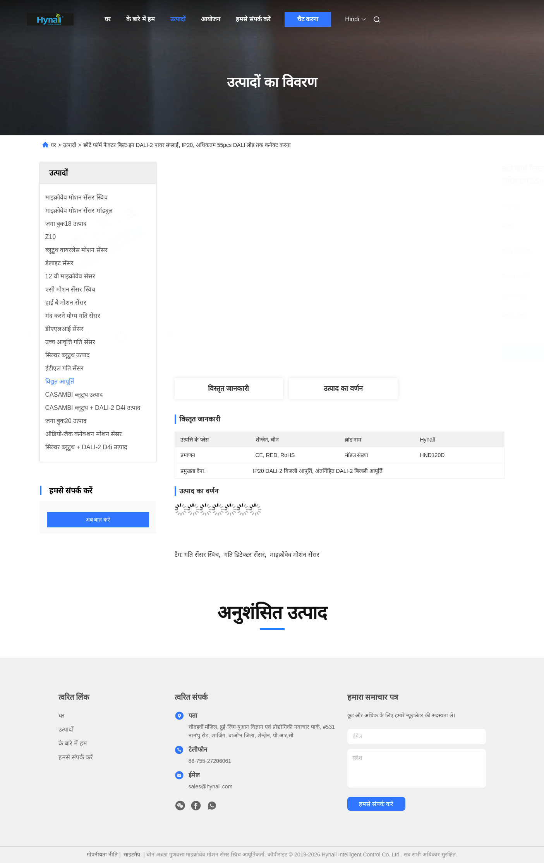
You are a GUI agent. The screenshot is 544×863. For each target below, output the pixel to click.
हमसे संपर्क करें (253, 19)
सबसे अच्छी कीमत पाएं (386, 353)
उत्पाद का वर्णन (343, 388)
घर (108, 19)
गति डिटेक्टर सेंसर (244, 554)
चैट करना (307, 19)
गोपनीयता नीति (102, 854)
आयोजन (210, 19)
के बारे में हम (140, 19)
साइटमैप (132, 854)
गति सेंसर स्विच (201, 554)
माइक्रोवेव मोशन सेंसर (294, 554)
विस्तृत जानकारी (228, 388)
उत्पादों (177, 19)
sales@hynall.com (211, 786)
